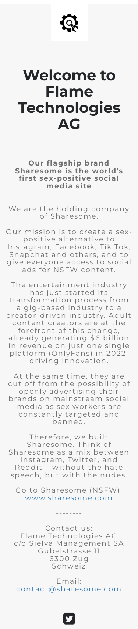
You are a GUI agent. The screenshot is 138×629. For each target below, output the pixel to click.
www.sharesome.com (69, 498)
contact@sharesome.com (69, 589)
